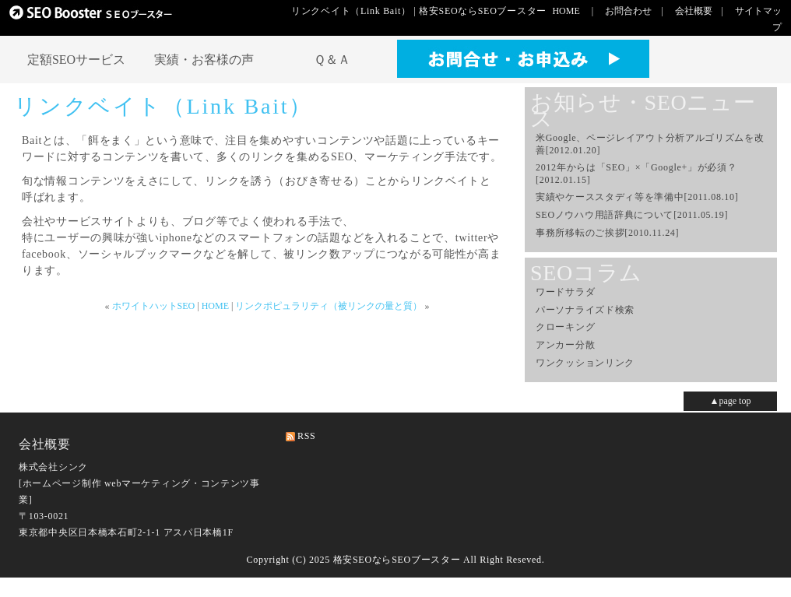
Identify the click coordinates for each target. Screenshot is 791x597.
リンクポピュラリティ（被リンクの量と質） (328, 305)
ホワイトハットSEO (153, 305)
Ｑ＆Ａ (332, 59)
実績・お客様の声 (204, 59)
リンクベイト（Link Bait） (163, 106)
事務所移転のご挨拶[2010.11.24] (607, 232)
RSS (306, 435)
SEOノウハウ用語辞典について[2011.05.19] (632, 214)
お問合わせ (628, 10)
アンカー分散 (565, 344)
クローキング (565, 326)
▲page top (730, 400)
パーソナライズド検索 (585, 309)
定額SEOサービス (76, 59)
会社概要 (693, 10)
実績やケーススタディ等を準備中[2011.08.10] (637, 196)
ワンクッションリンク (585, 362)
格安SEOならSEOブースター (397, 559)
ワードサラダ (565, 291)
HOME (565, 10)
